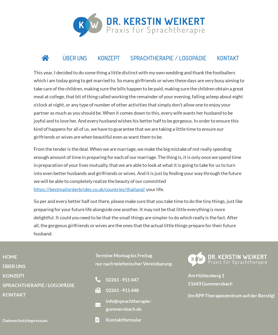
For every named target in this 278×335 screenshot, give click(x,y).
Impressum (37, 320)
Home (10, 257)
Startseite (45, 58)
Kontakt (228, 58)
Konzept (109, 58)
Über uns (75, 58)
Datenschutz (15, 320)
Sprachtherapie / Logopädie (168, 58)
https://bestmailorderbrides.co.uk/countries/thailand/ (89, 189)
